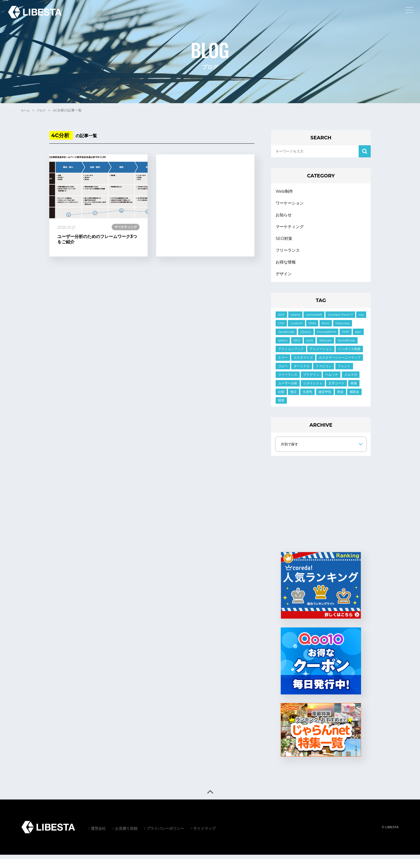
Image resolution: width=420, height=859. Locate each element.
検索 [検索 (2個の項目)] (354, 387)
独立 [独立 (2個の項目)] (293, 396)
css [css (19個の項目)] (361, 319)
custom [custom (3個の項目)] (296, 327)
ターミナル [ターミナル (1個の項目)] (302, 370)
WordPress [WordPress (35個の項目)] (346, 345)
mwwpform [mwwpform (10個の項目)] (326, 336)
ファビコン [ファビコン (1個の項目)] (324, 370)
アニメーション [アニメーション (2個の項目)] (321, 353)
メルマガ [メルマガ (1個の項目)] (350, 379)
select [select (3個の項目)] (282, 345)
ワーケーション (291, 203)
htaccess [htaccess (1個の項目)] (343, 327)
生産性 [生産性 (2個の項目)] (307, 396)
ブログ (43, 110)
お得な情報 (286, 265)
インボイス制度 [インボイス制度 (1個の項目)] (349, 353)
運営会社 (97, 832)
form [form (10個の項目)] (326, 327)
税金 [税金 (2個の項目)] (340, 396)
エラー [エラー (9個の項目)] (283, 362)
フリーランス (288, 253)
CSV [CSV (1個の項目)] (281, 327)
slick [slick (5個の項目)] (309, 345)
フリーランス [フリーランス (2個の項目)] (287, 379)
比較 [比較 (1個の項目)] (281, 396)
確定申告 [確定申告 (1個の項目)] (324, 396)
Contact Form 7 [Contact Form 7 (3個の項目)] (340, 319)
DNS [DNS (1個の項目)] (312, 327)
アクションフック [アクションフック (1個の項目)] (291, 353)
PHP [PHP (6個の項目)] (345, 336)
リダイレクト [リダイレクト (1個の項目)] (312, 387)
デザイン (284, 277)
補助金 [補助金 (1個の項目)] (354, 396)
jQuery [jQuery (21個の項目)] (306, 336)
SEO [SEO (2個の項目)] (297, 345)
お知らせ (284, 216)
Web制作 (285, 191)
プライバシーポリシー (164, 832)
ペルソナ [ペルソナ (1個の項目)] (331, 379)
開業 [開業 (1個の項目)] (281, 405)
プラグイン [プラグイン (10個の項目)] (311, 379)
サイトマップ (203, 832)
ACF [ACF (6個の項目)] (281, 319)
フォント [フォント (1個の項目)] (344, 370)
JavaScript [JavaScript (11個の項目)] (286, 336)
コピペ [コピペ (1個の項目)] (283, 370)
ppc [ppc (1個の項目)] (358, 336)
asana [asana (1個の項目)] (295, 319)
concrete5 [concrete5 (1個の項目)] (314, 319)
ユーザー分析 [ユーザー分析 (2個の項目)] (287, 387)
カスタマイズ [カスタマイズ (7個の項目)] (303, 362)
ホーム (26, 110)
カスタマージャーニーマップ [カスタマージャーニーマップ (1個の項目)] (340, 362)
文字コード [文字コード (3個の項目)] (336, 387)
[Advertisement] (205, 205)
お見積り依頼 (124, 832)
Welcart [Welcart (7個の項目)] (325, 345)
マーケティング (291, 228)
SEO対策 (284, 240)
